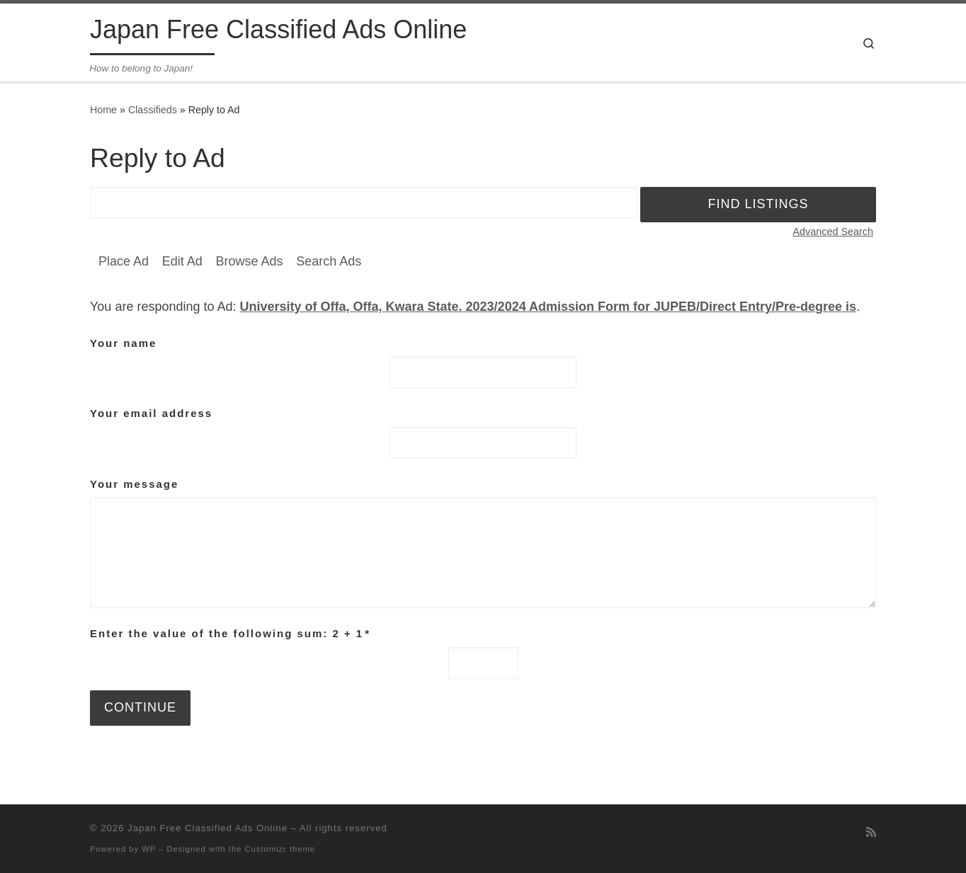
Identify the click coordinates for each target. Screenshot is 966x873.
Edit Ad (182, 261)
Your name (123, 343)
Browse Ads (249, 261)
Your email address (151, 413)
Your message (134, 484)
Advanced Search (832, 231)
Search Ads (328, 261)
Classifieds (152, 109)
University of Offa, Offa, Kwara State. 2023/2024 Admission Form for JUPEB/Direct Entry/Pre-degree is (548, 306)
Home (103, 109)
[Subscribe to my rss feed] (871, 832)
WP (149, 849)
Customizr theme (280, 849)
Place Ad (123, 261)
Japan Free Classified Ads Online (207, 828)
